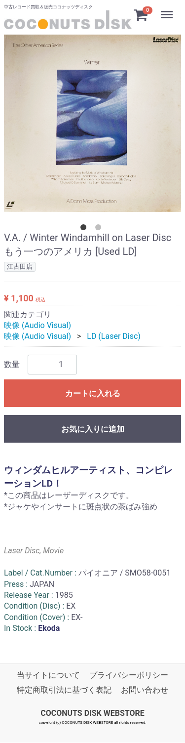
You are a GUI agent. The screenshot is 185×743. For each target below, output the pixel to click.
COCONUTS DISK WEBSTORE (92, 713)
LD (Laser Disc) (114, 336)
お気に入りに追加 (92, 429)
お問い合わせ (144, 690)
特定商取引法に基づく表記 (64, 690)
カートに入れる (92, 393)
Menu (168, 9)
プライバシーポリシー (128, 675)
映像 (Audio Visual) (37, 325)
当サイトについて (48, 675)
